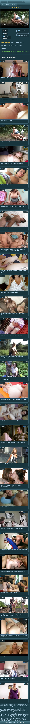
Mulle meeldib (21, 31)
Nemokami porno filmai (9, 706)
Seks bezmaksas (11, 715)
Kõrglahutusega (20, 42)
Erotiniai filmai (3, 720)
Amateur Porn (10, 716)
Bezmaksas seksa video (18, 705)
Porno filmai (26, 706)
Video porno (19, 714)
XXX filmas (20, 718)
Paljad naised (3, 713)
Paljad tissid (17, 713)
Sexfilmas (16, 710)
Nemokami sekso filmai (14, 708)
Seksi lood (10, 713)
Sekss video (24, 713)
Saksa (20, 45)
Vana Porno (15, 719)
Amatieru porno (18, 716)
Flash (12, 42)
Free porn (13, 714)
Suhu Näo (3, 48)
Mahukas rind (4, 45)
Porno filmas (3, 710)
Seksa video (19, 706)
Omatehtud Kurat (13, 45)
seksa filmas (3, 716)
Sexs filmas (22, 710)
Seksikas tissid (21, 704)
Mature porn (3, 709)
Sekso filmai (8, 719)
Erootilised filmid (12, 704)
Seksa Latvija (6, 714)
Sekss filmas (26, 711)
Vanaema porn (24, 708)
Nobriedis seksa (8, 705)
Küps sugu (14, 718)
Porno (8, 709)
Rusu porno (10, 720)
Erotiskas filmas (4, 708)
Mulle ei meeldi (22, 35)
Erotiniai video (3, 704)
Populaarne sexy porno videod (16, 2)
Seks (1, 714)
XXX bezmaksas (23, 719)
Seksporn (4, 2)
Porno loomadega (17, 711)
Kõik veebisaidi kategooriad (9, 4)
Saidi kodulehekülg (13, 722)
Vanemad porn (7, 718)
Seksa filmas (3, 715)
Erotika (24, 709)
